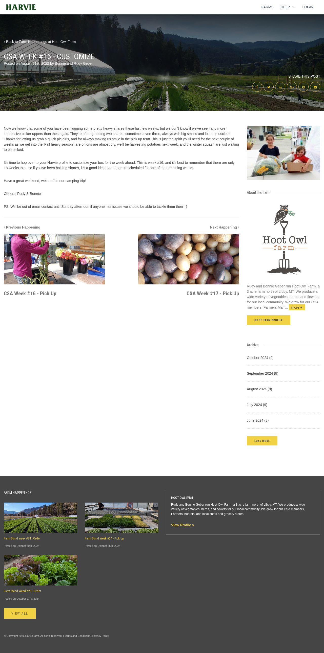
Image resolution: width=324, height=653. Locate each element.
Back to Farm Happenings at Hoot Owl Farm (40, 42)
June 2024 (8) (258, 420)
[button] (262, 440)
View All (19, 613)
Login (307, 7)
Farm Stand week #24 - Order (22, 538)
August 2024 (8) (259, 389)
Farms (267, 7)
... (295, 307)
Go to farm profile (268, 320)
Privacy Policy (100, 635)
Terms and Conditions (77, 635)
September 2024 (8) (262, 373)
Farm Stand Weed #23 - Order (22, 591)
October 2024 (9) (260, 358)
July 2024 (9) (257, 405)
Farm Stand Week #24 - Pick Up (104, 538)
